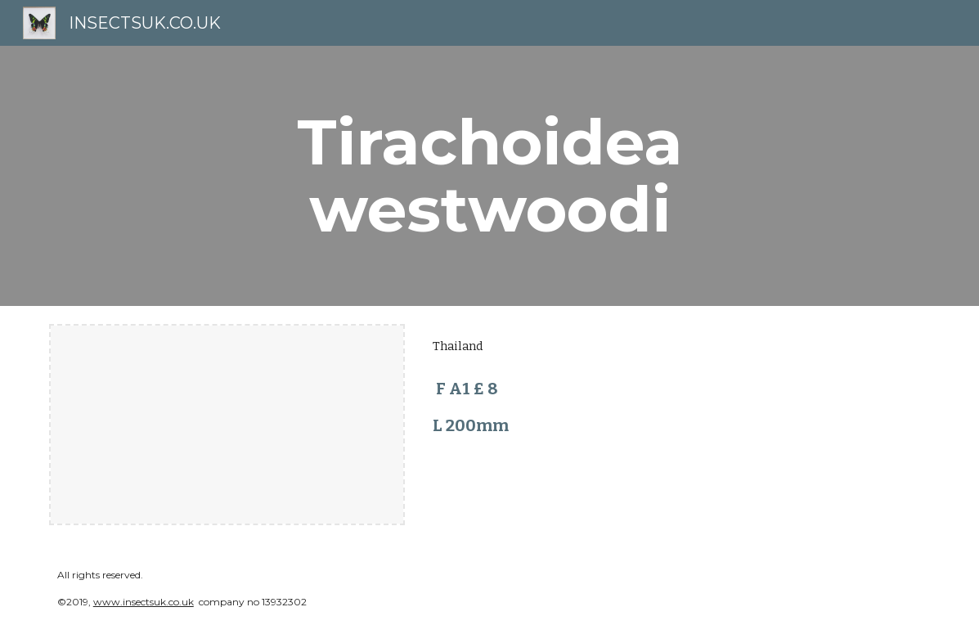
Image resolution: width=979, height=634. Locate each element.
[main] (489, 176)
